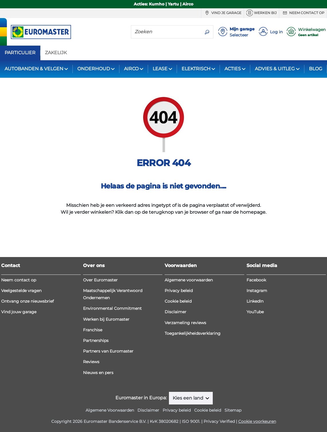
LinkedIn (255, 301)
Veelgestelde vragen (21, 290)
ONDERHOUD (93, 68)
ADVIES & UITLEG (275, 68)
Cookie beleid (178, 301)
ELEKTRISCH (196, 68)
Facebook (256, 280)
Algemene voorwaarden (189, 280)
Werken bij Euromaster (106, 319)
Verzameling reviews (185, 322)
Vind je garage (222, 12)
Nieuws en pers (98, 372)
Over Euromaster (100, 280)
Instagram (257, 290)
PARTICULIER (20, 52)
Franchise (92, 329)
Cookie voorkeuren (257, 421)
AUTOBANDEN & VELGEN (34, 68)
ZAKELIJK (56, 52)
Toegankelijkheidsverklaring (192, 333)
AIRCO (131, 68)
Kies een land (188, 398)
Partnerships (96, 340)
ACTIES (232, 68)
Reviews (91, 361)
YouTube (255, 311)
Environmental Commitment (112, 308)
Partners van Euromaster (108, 351)
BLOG (315, 68)
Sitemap (232, 410)
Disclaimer (175, 311)
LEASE (160, 68)
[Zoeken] (166, 32)
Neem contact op (302, 12)
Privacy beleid (179, 290)
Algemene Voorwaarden (110, 410)
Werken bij (261, 12)
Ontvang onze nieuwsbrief (27, 301)
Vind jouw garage (18, 311)
